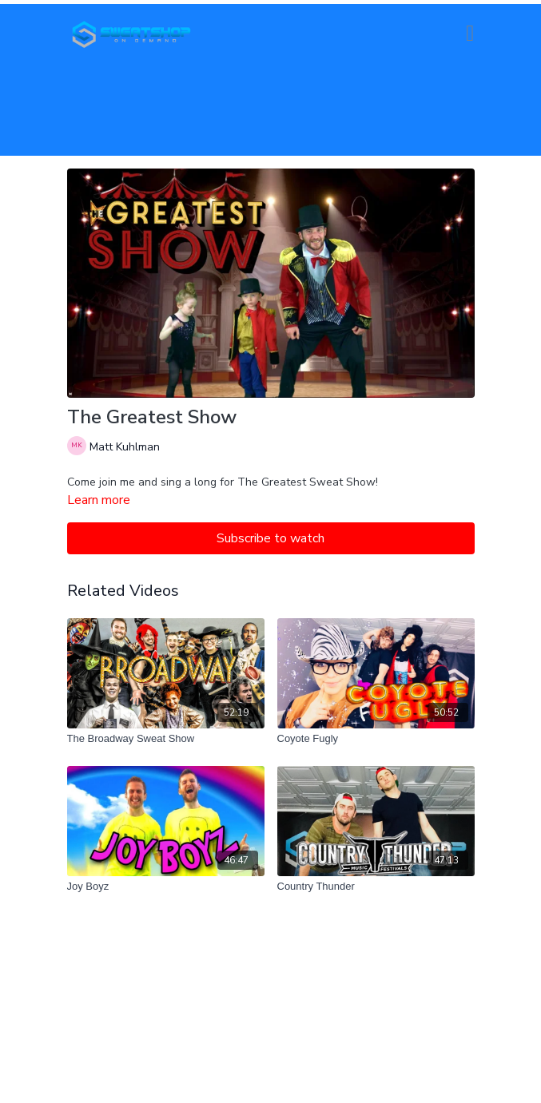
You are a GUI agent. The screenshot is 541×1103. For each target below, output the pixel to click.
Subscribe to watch (270, 538)
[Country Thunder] (376, 887)
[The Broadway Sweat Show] (166, 739)
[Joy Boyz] (166, 887)
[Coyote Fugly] (376, 739)
